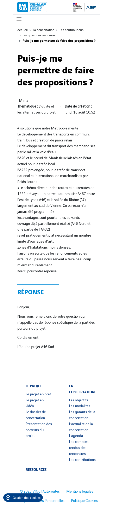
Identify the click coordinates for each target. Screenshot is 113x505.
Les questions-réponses (39, 35)
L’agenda (76, 435)
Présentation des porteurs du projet (39, 429)
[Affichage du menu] (19, 19)
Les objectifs (78, 399)
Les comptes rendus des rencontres (78, 447)
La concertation (43, 29)
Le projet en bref (38, 393)
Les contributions (71, 29)
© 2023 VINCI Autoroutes (40, 491)
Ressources (36, 469)
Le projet (34, 385)
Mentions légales (79, 491)
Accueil (22, 29)
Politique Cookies (84, 500)
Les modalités (79, 405)
